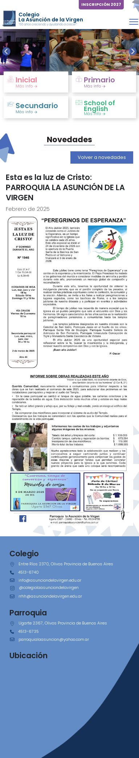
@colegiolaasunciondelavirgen (49, 587)
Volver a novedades (102, 157)
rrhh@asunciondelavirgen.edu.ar (50, 596)
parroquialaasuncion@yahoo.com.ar (54, 639)
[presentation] (6, 51)
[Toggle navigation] (133, 21)
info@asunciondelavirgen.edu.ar (50, 580)
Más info (26, 86)
